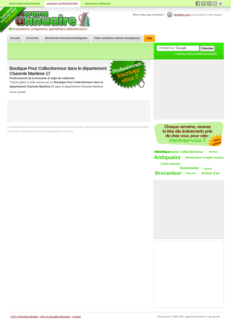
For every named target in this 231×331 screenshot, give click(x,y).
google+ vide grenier (209, 3)
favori (220, 3)
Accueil (15, 38)
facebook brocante (198, 3)
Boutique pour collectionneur (179, 152)
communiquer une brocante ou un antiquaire (128, 75)
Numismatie (189, 168)
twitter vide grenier (203, 3)
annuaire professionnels (62, 3)
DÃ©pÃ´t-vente (162, 151)
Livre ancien (170, 164)
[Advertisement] (79, 111)
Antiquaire (167, 157)
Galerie (207, 168)
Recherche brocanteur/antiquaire (66, 38)
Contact (76, 316)
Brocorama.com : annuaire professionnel (50, 20)
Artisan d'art (210, 173)
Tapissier (190, 173)
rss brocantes (215, 3)
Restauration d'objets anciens (204, 157)
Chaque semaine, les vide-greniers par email (189, 134)
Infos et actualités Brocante (55, 316)
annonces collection (98, 3)
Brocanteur (168, 173)
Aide (149, 38)
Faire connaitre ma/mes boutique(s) (117, 38)
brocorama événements (24, 3)
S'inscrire (32, 38)
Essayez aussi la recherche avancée (197, 53)
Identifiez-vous (182, 14)
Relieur (213, 151)
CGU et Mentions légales (24, 316)
